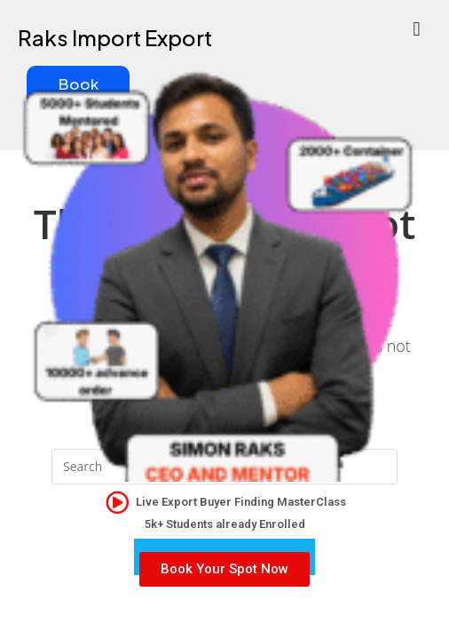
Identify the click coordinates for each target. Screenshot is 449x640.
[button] (416, 28)
